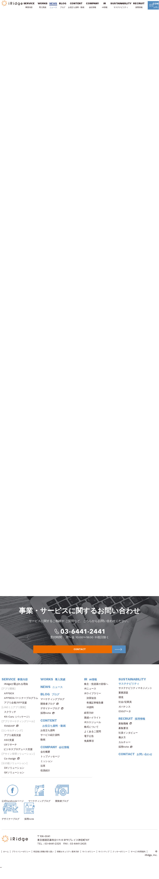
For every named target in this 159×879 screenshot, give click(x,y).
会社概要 (46, 756)
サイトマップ (137, 856)
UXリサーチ (11, 749)
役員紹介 (46, 775)
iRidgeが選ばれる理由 (17, 688)
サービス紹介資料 (51, 739)
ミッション (47, 766)
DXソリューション (15, 772)
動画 (44, 744)
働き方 (123, 742)
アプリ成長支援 (13, 740)
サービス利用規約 (35, 860)
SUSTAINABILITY (121, 7)
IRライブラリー (93, 698)
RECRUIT (140, 7)
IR (105, 7)
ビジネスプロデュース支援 (19, 754)
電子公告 (90, 741)
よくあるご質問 (93, 736)
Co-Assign (12, 763)
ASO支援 (10, 744)
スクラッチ (11, 716)
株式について (92, 731)
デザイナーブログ (50, 713)
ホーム (7, 856)
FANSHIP (11, 730)
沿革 (44, 770)
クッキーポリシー (11, 860)
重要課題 (125, 697)
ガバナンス (126, 711)
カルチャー (126, 747)
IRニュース (91, 693)
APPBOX (10, 698)
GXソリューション (15, 777)
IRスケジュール (93, 727)
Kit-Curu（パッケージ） (18, 721)
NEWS (54, 7)
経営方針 (90, 717)
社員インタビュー (129, 737)
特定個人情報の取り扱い (57, 856)
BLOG (63, 7)
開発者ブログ (47, 708)
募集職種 (125, 728)
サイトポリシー (117, 856)
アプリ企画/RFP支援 (16, 707)
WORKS (44, 7)
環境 (122, 702)
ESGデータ (126, 716)
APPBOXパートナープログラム (22, 702)
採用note (45, 717)
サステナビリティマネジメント (137, 692)
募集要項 (125, 733)
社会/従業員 (126, 706)
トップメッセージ (51, 761)
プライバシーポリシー (28, 856)
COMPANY (93, 7)
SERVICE (29, 7)
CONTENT (77, 7)
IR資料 (90, 712)
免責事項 (90, 745)
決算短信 (91, 702)
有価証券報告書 (95, 707)
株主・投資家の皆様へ (97, 688)
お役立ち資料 (48, 735)
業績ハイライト (93, 722)
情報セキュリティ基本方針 (89, 856)
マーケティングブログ (53, 704)
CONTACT (98, 653)
